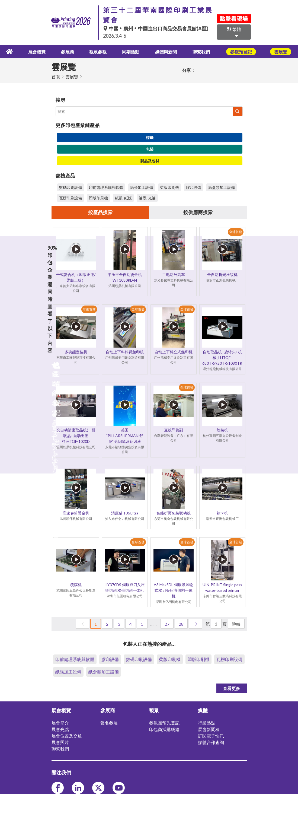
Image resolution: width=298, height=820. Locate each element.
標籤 (149, 137)
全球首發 (235, 232)
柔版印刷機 (169, 187)
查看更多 (231, 688)
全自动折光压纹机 (222, 274)
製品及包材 (149, 160)
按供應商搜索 (198, 212)
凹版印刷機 (98, 197)
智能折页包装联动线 (173, 513)
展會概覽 (41, 51)
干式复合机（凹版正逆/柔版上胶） (75, 277)
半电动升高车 (173, 274)
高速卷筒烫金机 (76, 513)
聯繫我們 (201, 51)
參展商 (70, 51)
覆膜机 (76, 584)
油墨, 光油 (147, 197)
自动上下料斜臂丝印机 (125, 351)
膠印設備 (193, 187)
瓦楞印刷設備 (70, 197)
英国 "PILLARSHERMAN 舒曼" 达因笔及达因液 (124, 436)
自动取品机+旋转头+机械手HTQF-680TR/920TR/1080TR (222, 357)
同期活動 (131, 51)
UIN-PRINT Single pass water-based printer (222, 587)
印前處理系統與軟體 (106, 187)
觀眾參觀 (99, 51)
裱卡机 (222, 513)
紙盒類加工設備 (221, 187)
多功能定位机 (76, 351)
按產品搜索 (100, 212)
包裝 (149, 148)
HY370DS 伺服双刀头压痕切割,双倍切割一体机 (125, 587)
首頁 (56, 76)
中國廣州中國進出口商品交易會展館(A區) (155, 28)
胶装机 (222, 430)
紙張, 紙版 (123, 197)
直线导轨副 (173, 430)
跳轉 (236, 624)
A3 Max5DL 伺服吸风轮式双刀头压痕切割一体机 (173, 590)
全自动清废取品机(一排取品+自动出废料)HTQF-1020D (75, 436)
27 (167, 624)
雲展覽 (71, 76)
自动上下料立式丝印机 (174, 351)
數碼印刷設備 (70, 187)
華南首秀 (89, 309)
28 (181, 624)
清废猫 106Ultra (124, 513)
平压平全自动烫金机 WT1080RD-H (125, 277)
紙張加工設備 (141, 187)
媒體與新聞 (166, 51)
